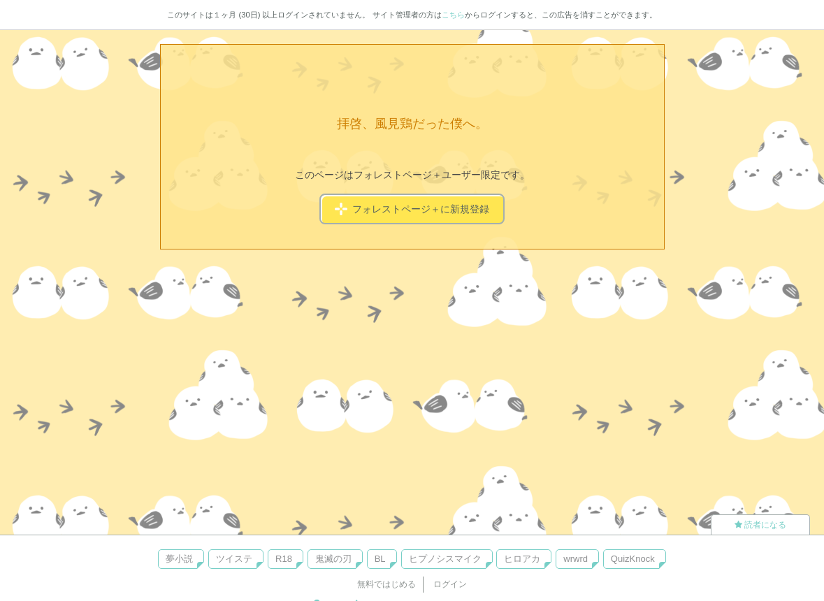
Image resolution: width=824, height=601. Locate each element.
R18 (283, 558)
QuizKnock (633, 558)
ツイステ (234, 558)
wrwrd (575, 558)
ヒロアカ (522, 558)
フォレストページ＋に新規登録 (412, 209)
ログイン (450, 584)
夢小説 (179, 558)
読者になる (760, 525)
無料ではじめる (386, 584)
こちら (453, 14)
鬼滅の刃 (333, 558)
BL (380, 558)
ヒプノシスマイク (445, 558)
